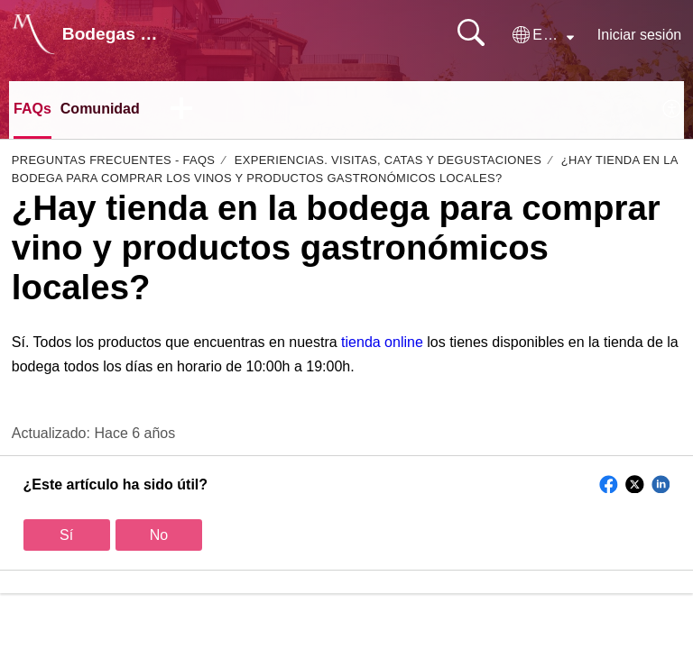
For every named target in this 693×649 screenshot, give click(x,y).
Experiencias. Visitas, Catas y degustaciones (388, 160)
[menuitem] (672, 110)
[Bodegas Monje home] (33, 34)
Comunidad (100, 108)
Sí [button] (66, 535)
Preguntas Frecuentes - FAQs (114, 160)
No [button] (159, 535)
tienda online (382, 342)
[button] (543, 35)
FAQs (32, 108)
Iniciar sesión (639, 34)
